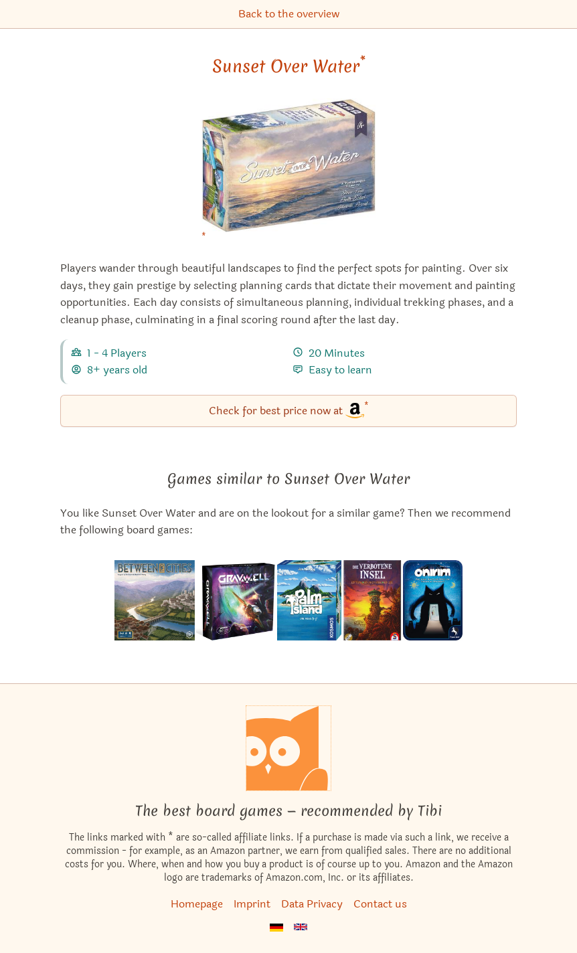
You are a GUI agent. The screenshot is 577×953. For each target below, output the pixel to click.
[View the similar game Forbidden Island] (372, 600)
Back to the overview (288, 13)
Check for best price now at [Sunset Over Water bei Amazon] (289, 410)
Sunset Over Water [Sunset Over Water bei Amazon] (288, 66)
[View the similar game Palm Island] (309, 600)
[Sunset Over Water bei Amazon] (288, 173)
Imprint (252, 903)
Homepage (197, 903)
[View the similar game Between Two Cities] (154, 600)
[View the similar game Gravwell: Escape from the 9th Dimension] (236, 600)
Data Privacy (312, 903)
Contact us (380, 903)
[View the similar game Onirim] (433, 600)
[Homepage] (288, 748)
